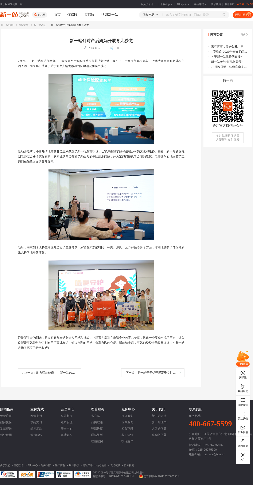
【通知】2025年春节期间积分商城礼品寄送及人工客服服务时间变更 (229, 51)
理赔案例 (97, 441)
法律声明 (60, 465)
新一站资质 (159, 416)
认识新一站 (109, 14)
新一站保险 (7, 25)
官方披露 (129, 465)
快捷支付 (36, 422)
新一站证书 (159, 422)
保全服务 (127, 416)
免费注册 (6, 416)
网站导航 (200, 4)
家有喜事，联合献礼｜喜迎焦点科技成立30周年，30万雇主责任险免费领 (229, 46)
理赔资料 (97, 435)
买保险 (89, 14)
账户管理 (67, 422)
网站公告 (24, 25)
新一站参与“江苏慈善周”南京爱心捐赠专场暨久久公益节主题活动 (229, 61)
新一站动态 (40, 25)
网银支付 (36, 416)
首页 (57, 14)
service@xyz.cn (215, 454)
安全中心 (67, 428)
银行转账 (36, 435)
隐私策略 (88, 465)
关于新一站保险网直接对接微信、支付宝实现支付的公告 (229, 56)
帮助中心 (33, 465)
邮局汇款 (36, 428)
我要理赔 (97, 422)
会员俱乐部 (149, 4)
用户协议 (74, 465)
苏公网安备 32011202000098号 (162, 476)
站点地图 (101, 465)
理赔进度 (97, 428)
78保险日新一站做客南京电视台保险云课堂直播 (229, 67)
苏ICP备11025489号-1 (122, 476)
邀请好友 (67, 435)
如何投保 (6, 422)
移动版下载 (159, 435)
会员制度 (67, 416)
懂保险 (72, 14)
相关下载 (127, 428)
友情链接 (115, 465)
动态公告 (19, 465)
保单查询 (127, 422)
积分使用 (6, 435)
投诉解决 (127, 441)
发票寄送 (6, 428)
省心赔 (95, 416)
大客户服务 (159, 428)
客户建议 (127, 435)
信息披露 (216, 4)
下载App (166, 4)
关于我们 (5, 465)
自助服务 (183, 4)
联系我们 (46, 465)
